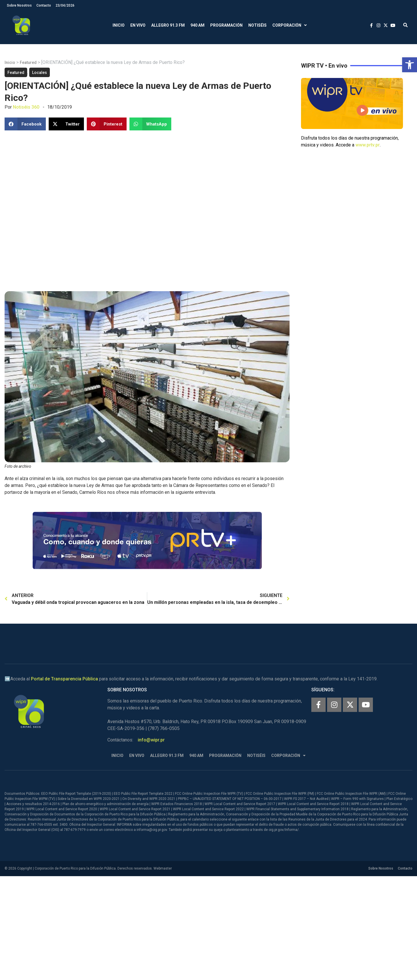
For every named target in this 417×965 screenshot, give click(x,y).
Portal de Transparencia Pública (64, 679)
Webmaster (163, 868)
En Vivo (137, 25)
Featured (28, 62)
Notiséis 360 (26, 107)
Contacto (43, 5)
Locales (39, 72)
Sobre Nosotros (19, 5)
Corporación (289, 25)
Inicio (119, 25)
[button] (409, 64)
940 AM (197, 25)
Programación (226, 25)
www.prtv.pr (367, 145)
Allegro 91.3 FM (168, 25)
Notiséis (257, 25)
